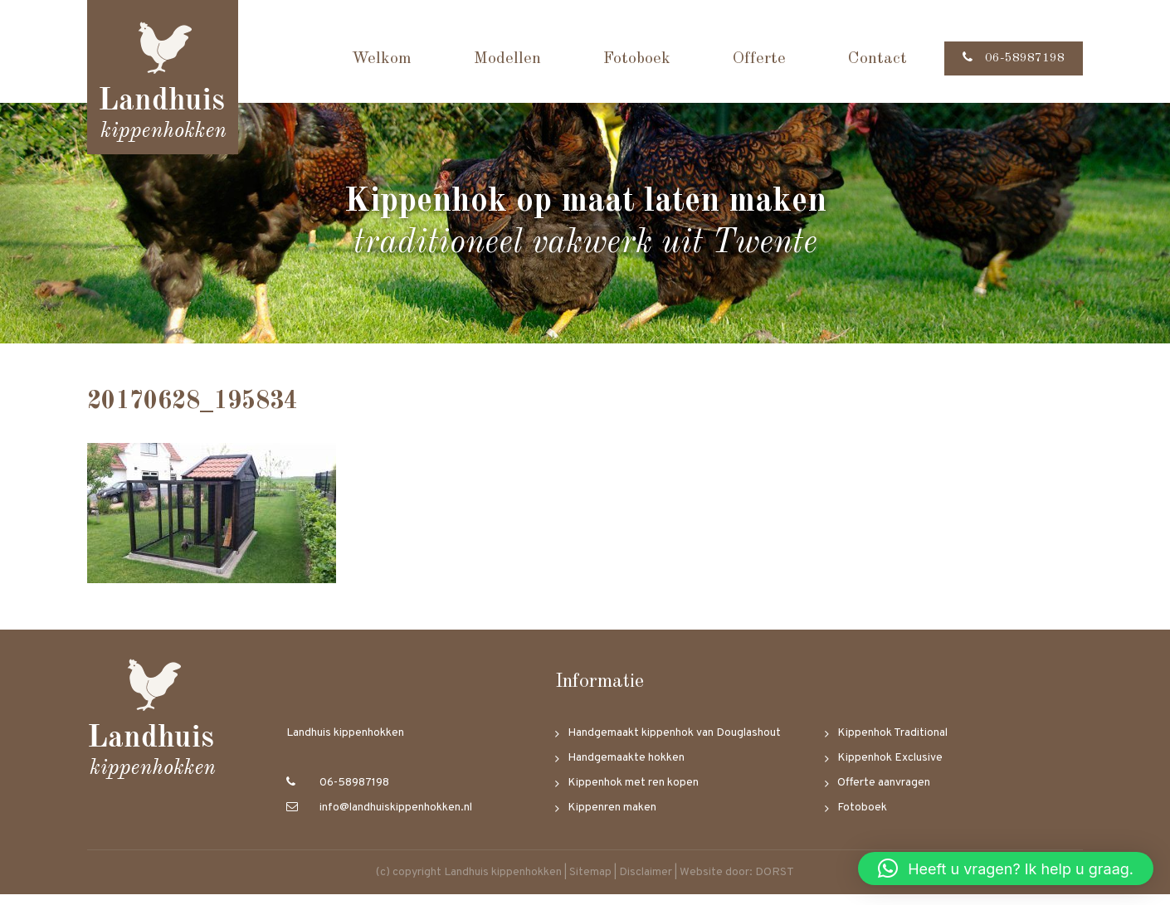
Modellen (495, 59)
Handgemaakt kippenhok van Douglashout (674, 744)
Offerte (746, 59)
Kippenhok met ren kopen (633, 793)
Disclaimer (645, 883)
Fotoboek (624, 59)
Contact (865, 59)
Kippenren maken (612, 818)
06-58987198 (1007, 58)
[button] (1005, 868)
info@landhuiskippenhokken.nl (379, 818)
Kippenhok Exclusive (890, 768)
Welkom (369, 59)
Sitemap (590, 883)
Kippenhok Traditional (892, 744)
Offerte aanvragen (883, 793)
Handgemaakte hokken (626, 768)
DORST (774, 883)
